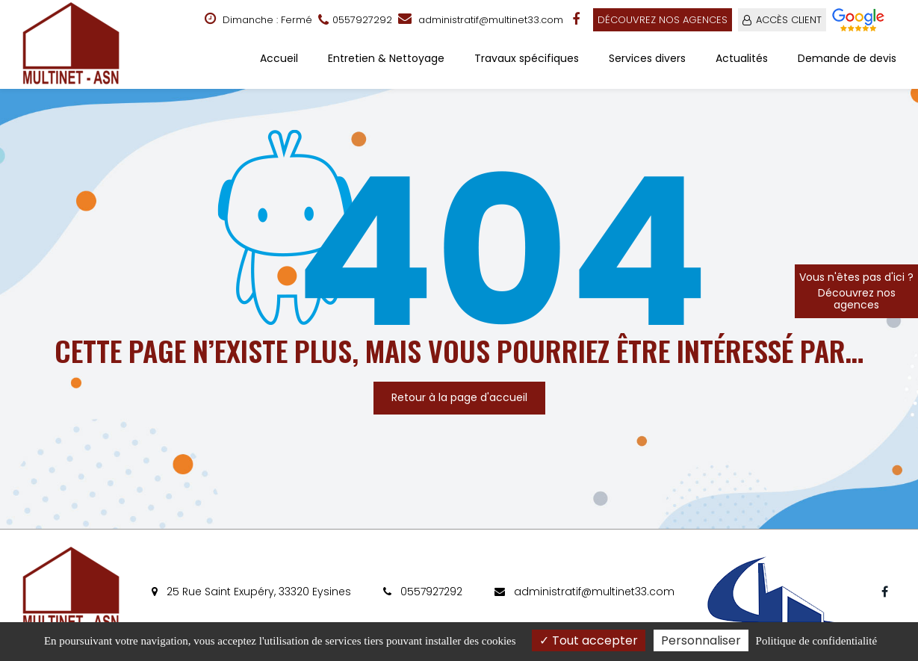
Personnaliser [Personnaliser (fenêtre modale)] (701, 640)
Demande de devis (847, 58)
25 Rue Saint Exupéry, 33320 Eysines (251, 591)
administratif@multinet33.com (480, 20)
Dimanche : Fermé (258, 19)
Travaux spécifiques (526, 58)
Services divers (647, 58)
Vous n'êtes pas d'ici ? (856, 291)
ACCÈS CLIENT (789, 20)
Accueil (279, 58)
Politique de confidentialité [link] (816, 641)
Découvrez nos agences (663, 20)
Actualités (742, 58)
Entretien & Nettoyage (386, 58)
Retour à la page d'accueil (459, 397)
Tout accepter (588, 640)
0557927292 (422, 591)
